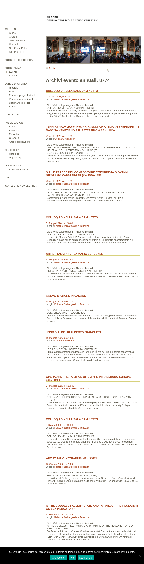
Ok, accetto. (58, 557)
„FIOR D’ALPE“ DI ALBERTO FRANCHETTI (74, 332)
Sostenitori (13, 165)
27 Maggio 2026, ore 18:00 (60, 385)
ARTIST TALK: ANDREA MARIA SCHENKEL (74, 253)
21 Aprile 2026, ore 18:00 (59, 96)
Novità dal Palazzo (19, 48)
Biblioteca (12, 150)
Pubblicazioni (14, 122)
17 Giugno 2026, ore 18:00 (60, 514)
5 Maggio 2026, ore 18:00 (59, 223)
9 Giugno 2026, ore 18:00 (59, 425)
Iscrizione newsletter (21, 185)
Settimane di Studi (19, 102)
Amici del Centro (18, 169)
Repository (15, 157)
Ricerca (13, 87)
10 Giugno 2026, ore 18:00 (60, 464)
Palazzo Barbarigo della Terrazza (71, 99)
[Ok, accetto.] (139, 556)
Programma (13, 68)
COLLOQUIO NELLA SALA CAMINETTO (72, 90)
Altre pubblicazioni (19, 141)
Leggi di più (85, 557)
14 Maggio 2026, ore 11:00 (60, 301)
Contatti (13, 44)
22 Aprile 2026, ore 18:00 (59, 136)
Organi (13, 36)
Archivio (13, 75)
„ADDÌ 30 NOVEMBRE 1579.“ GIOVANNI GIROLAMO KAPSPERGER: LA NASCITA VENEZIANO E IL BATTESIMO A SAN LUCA (92, 129)
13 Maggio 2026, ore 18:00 (60, 259)
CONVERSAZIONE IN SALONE (66, 295)
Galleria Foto (16, 51)
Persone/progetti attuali (22, 95)
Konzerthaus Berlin (64, 340)
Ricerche (14, 134)
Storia (12, 33)
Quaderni (14, 138)
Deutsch (53, 68)
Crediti (10, 177)
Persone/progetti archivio (23, 99)
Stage (12, 106)
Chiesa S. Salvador (64, 138)
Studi (12, 126)
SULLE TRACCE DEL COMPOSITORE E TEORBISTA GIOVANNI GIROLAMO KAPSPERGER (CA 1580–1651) (87, 174)
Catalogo (14, 153)
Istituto (10, 29)
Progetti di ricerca (19, 60)
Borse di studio (16, 83)
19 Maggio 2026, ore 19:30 (60, 338)
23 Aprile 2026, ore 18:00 (59, 181)
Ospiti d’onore (15, 114)
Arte (11, 91)
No (72, 557)
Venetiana (14, 130)
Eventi (13, 71)
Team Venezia (17, 40)
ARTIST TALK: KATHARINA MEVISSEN (71, 458)
